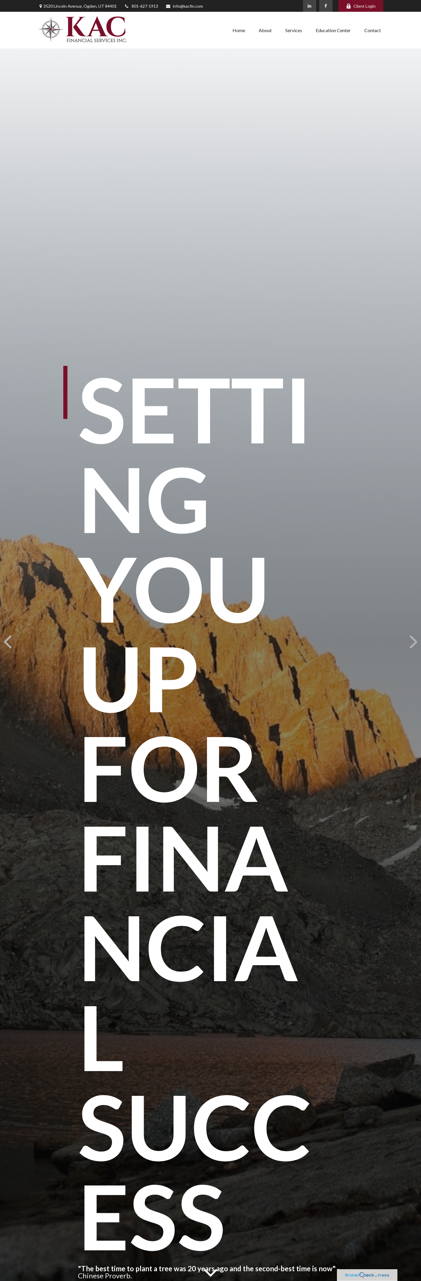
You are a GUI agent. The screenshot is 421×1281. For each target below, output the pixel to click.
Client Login (361, 6)
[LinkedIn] (309, 6)
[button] (239, 30)
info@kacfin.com (184, 6)
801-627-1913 (141, 6)
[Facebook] (325, 6)
